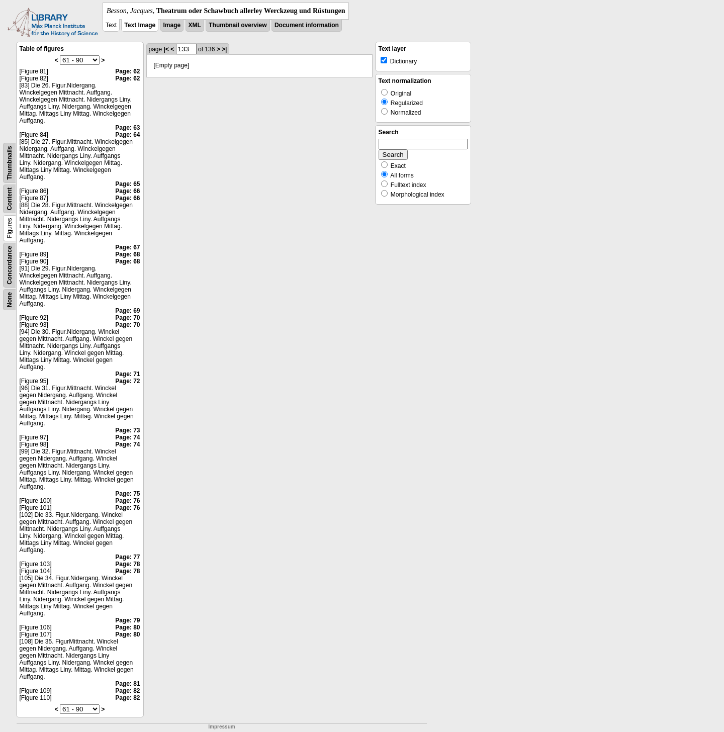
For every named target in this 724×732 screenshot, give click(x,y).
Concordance (9, 265)
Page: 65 (127, 184)
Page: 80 (127, 627)
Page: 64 (127, 134)
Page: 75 (127, 493)
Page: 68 (127, 254)
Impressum (221, 726)
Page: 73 (127, 430)
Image (172, 25)
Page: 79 (127, 620)
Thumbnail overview (237, 25)
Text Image (139, 25)
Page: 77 (127, 557)
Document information (307, 25)
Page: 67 (127, 247)
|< (166, 49)
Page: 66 (127, 191)
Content (9, 199)
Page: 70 (127, 317)
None (9, 299)
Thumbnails (9, 162)
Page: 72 (127, 381)
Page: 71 (127, 374)
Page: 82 (127, 690)
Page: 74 (127, 437)
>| (224, 49)
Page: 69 (127, 310)
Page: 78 (127, 564)
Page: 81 (127, 683)
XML (195, 25)
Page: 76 (127, 500)
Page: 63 (127, 127)
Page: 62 (127, 71)
